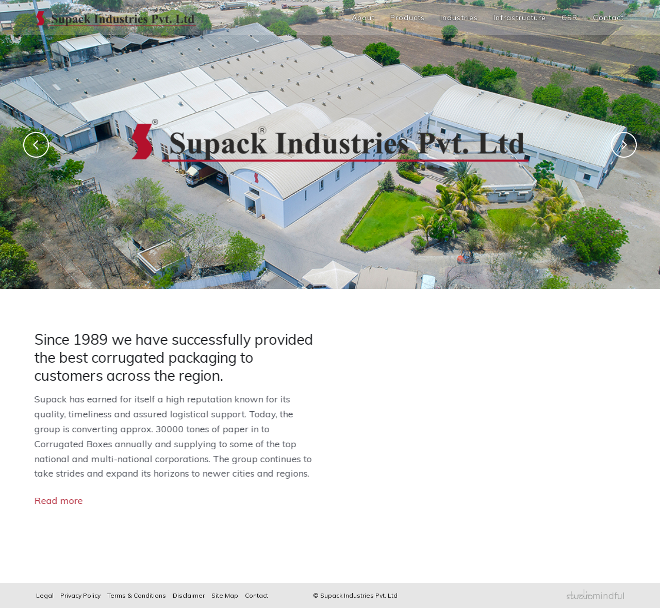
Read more (51, 500)
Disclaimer (189, 595)
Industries (459, 17)
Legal (45, 595)
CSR (570, 17)
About (363, 17)
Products (407, 17)
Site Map (224, 595)
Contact (608, 17)
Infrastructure (519, 17)
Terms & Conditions (136, 595)
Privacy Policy (80, 595)
